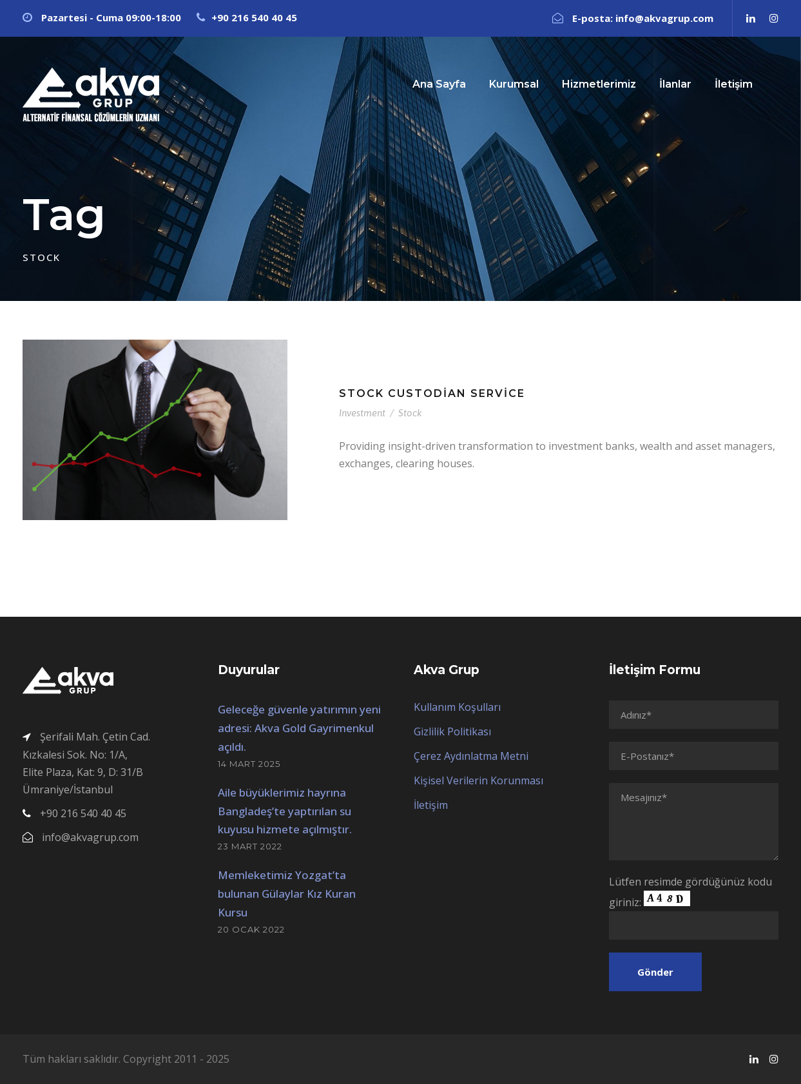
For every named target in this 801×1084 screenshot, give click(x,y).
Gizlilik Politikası (452, 731)
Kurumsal (514, 84)
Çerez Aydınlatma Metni (471, 756)
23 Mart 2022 (250, 846)
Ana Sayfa (439, 84)
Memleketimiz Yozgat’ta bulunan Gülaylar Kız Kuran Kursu (287, 893)
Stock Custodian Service (432, 393)
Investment (362, 412)
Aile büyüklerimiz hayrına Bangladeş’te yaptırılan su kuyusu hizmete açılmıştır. (285, 811)
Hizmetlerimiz (599, 84)
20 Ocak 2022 (251, 929)
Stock (410, 412)
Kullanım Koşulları (457, 707)
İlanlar (675, 84)
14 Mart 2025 (249, 764)
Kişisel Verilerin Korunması (478, 780)
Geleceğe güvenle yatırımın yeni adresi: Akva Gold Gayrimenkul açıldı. (299, 728)
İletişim (734, 84)
